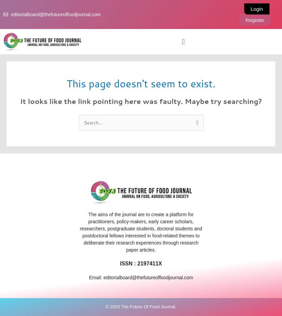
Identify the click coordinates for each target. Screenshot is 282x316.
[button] (183, 41)
